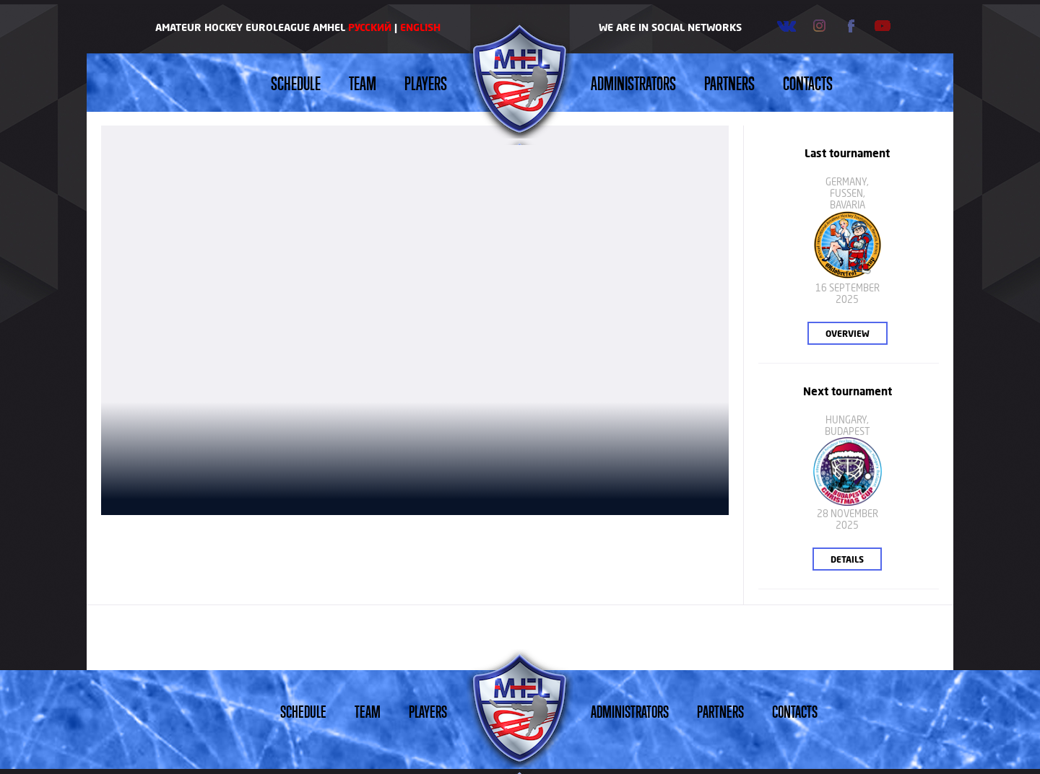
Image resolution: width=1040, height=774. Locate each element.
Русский (369, 27)
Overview (848, 333)
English (420, 27)
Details (847, 559)
